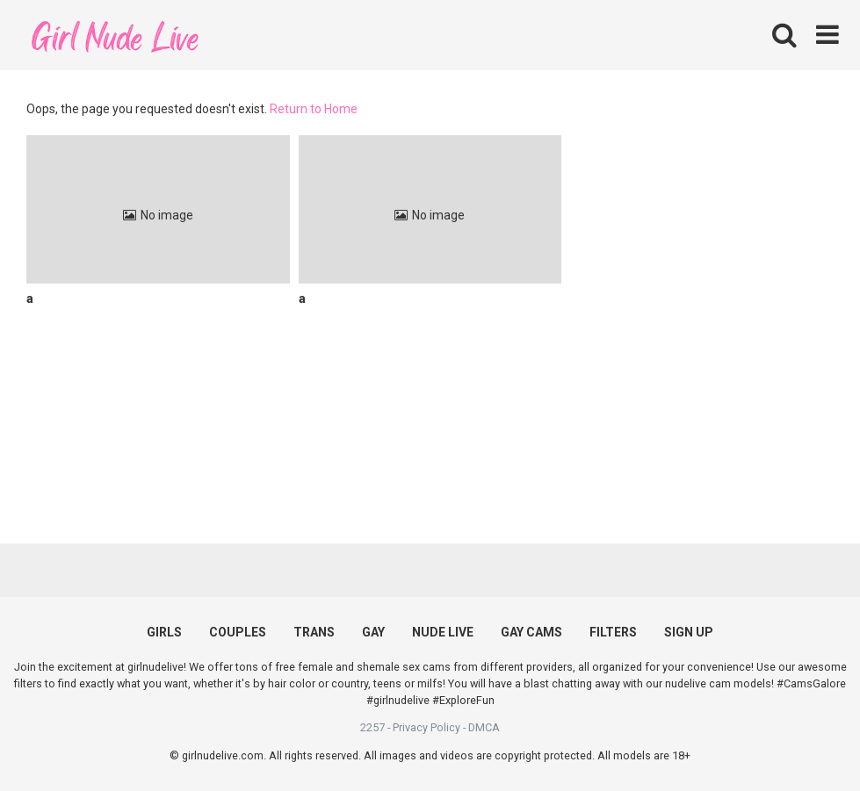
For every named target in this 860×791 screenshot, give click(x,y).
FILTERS (613, 632)
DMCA (484, 727)
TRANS (314, 632)
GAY (373, 632)
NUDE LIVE (442, 632)
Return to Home (314, 109)
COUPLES (237, 632)
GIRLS (164, 632)
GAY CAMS (531, 632)
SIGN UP (688, 632)
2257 (372, 727)
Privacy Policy (426, 727)
